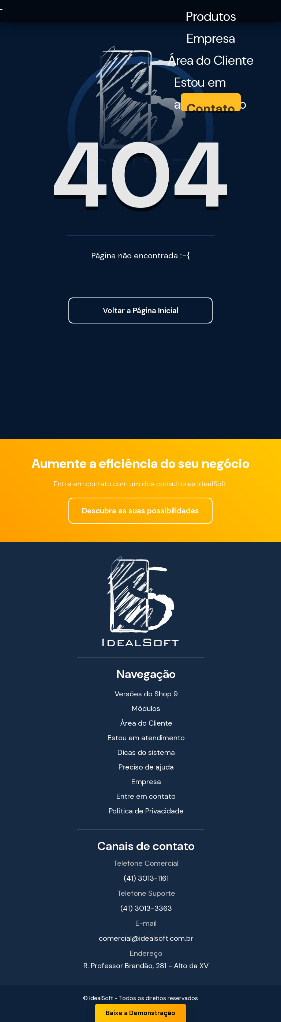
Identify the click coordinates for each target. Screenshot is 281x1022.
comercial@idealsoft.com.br (146, 938)
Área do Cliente (211, 60)
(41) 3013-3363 (146, 908)
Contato (211, 108)
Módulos (146, 708)
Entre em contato (146, 796)
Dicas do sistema (146, 752)
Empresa (211, 38)
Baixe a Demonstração (140, 1013)
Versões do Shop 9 (146, 694)
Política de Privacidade (146, 811)
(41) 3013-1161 (146, 878)
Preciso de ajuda (146, 767)
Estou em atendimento (210, 83)
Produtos (211, 16)
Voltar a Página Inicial (141, 310)
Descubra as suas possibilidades (140, 511)
